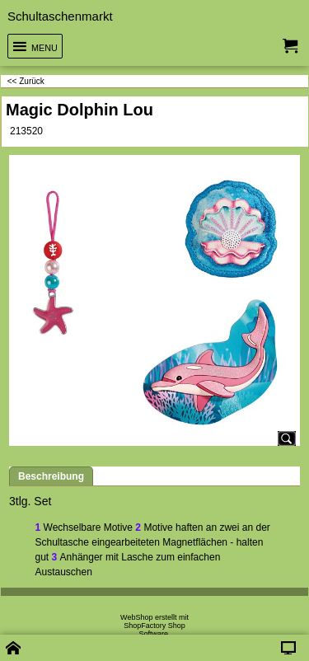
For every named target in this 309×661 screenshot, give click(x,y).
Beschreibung (51, 476)
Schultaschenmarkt (60, 16)
